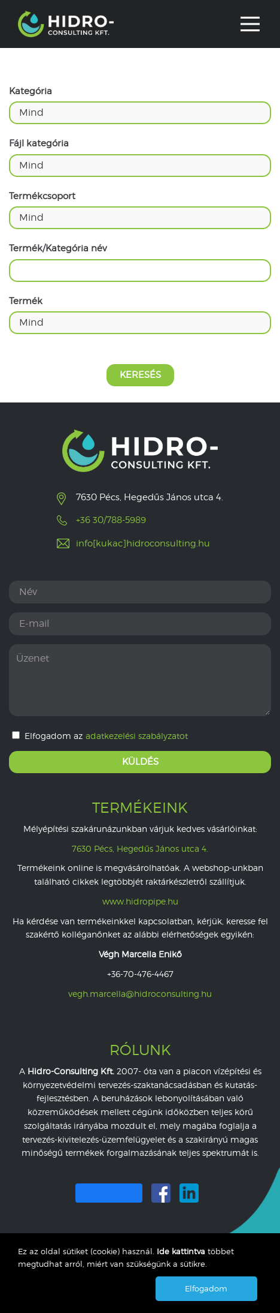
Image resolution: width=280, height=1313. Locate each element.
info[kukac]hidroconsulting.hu (143, 543)
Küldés (140, 761)
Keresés (140, 374)
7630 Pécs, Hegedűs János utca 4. (140, 848)
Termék (25, 301)
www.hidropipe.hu (140, 901)
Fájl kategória (39, 143)
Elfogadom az (100, 736)
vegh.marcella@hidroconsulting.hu (140, 993)
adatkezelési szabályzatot (137, 736)
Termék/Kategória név (57, 248)
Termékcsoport (42, 196)
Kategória (30, 91)
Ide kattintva (182, 1251)
